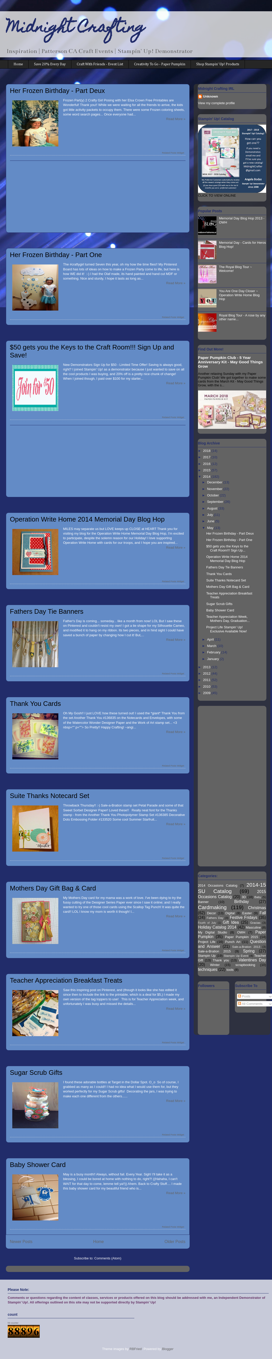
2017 (207, 457)
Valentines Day (252, 960)
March (212, 646)
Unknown (210, 96)
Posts (244, 996)
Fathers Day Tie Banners (47, 611)
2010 (207, 686)
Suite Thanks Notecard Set (49, 796)
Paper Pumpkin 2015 (241, 937)
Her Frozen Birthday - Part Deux (57, 90)
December (215, 482)
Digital (230, 913)
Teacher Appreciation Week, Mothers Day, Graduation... (228, 619)
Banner (203, 902)
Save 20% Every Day (50, 64)
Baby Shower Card (38, 1165)
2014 (207, 477)
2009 (207, 693)
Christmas (257, 908)
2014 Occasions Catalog (217, 885)
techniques (207, 969)
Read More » (175, 119)
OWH (241, 932)
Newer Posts (21, 1241)
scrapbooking (245, 965)
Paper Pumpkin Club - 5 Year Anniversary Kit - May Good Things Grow (230, 361)
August (212, 508)
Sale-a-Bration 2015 (214, 951)
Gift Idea (231, 922)
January (213, 659)
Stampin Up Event (236, 955)
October (213, 495)
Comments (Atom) (107, 1258)
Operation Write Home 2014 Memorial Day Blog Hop (87, 519)
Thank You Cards (35, 703)
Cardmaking (212, 907)
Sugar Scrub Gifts (36, 1072)
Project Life (207, 942)
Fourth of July (207, 922)
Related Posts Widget (173, 153)
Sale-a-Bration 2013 (246, 946)
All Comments (250, 1004)
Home (18, 64)
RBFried (135, 1349)
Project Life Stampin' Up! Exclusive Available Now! (226, 629)
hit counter (13, 1323)
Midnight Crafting (75, 29)
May (210, 528)
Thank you (221, 960)
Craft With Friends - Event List (100, 64)
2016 (207, 464)
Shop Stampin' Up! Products (217, 64)
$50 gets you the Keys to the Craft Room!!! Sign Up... (227, 548)
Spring (249, 951)
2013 (207, 667)
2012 (207, 673)
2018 (207, 451)
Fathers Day (215, 917)
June (211, 521)
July (210, 515)
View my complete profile (216, 103)
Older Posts (175, 1241)
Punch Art (233, 942)
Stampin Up (207, 956)
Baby (257, 897)
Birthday (241, 901)
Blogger (167, 1349)
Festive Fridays (243, 917)
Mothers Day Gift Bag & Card (53, 888)
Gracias (255, 922)
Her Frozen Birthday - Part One (56, 255)
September (215, 502)
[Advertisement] (97, 197)
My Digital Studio (212, 932)
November (215, 489)
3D (244, 897)
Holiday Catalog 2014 (217, 927)
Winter (215, 965)
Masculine (253, 927)
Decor (211, 913)
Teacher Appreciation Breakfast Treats (66, 980)
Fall (262, 913)
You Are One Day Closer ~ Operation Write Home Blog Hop (239, 295)
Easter (247, 913)
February (214, 652)
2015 (207, 470)
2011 (207, 680)
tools (229, 970)
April (211, 639)
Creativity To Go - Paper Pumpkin (159, 64)
